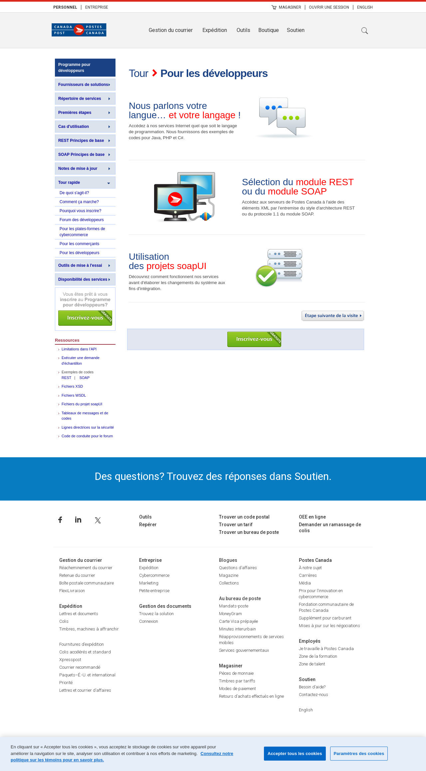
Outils (243, 30)
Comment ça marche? (79, 201)
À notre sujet (310, 567)
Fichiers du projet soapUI (82, 404)
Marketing (148, 582)
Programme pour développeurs (74, 67)
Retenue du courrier (77, 575)
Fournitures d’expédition (81, 644)
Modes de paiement (237, 688)
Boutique (268, 30)
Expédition (214, 30)
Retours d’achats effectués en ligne (251, 696)
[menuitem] (65, 7)
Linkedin (78, 520)
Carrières (308, 575)
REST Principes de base (81, 140)
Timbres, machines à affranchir (89, 628)
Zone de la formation (318, 656)
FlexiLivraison (72, 590)
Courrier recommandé (79, 667)
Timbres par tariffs (237, 680)
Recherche (364, 30)
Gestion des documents (165, 606)
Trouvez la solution (156, 613)
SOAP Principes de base (81, 154)
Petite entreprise (154, 590)
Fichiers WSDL (74, 395)
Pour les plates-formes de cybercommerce (82, 231)
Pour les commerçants (79, 243)
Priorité (66, 682)
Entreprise (96, 7)
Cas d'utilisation (73, 126)
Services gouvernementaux (244, 650)
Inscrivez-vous (85, 309)
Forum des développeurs (82, 219)
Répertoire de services (79, 98)
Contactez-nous (313, 694)
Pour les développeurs (79, 252)
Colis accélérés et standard (85, 651)
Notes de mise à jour (77, 168)
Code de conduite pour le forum (87, 436)
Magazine (228, 575)
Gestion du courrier (171, 30)
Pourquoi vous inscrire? (80, 210)
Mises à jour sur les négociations (329, 625)
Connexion (148, 621)
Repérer (148, 524)
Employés (309, 641)
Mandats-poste (233, 605)
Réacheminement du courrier (85, 567)
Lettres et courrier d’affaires (85, 690)
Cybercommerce (154, 575)
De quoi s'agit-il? (74, 193)
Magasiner (290, 7)
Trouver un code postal (244, 517)
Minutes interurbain (237, 628)
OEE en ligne (312, 517)
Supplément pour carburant (325, 617)
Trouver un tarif (236, 524)
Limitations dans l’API (79, 349)
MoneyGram (230, 613)
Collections (229, 582)
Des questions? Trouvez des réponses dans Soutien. (213, 476)
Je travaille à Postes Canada (326, 648)
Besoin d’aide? (312, 686)
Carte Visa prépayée (238, 621)
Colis (64, 621)
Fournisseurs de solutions (83, 84)
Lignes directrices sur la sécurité (88, 427)
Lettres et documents (78, 613)
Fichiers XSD (72, 386)
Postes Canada (315, 560)
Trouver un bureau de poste (249, 532)
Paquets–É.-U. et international (87, 674)
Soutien (296, 30)
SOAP (84, 378)
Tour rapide (69, 182)
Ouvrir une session (329, 7)
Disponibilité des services (82, 279)
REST (66, 378)
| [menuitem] (81, 7)
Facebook (60, 520)
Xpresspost (70, 659)
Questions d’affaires (238, 567)
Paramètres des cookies (359, 753)
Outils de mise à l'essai (80, 265)
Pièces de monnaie (236, 673)
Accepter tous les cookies (295, 753)
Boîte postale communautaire (86, 582)
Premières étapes (74, 112)
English (365, 7)
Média (305, 582)
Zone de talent (312, 663)
